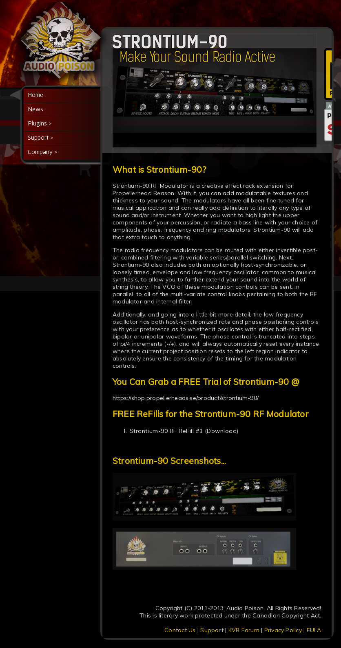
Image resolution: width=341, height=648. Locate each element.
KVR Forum (243, 630)
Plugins (37, 123)
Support (212, 630)
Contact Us (179, 630)
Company (40, 151)
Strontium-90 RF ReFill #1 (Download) (184, 431)
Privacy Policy (283, 630)
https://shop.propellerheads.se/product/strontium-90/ (186, 398)
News (35, 108)
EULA (314, 630)
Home (35, 94)
